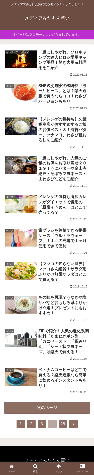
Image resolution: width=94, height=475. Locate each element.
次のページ (47, 407)
